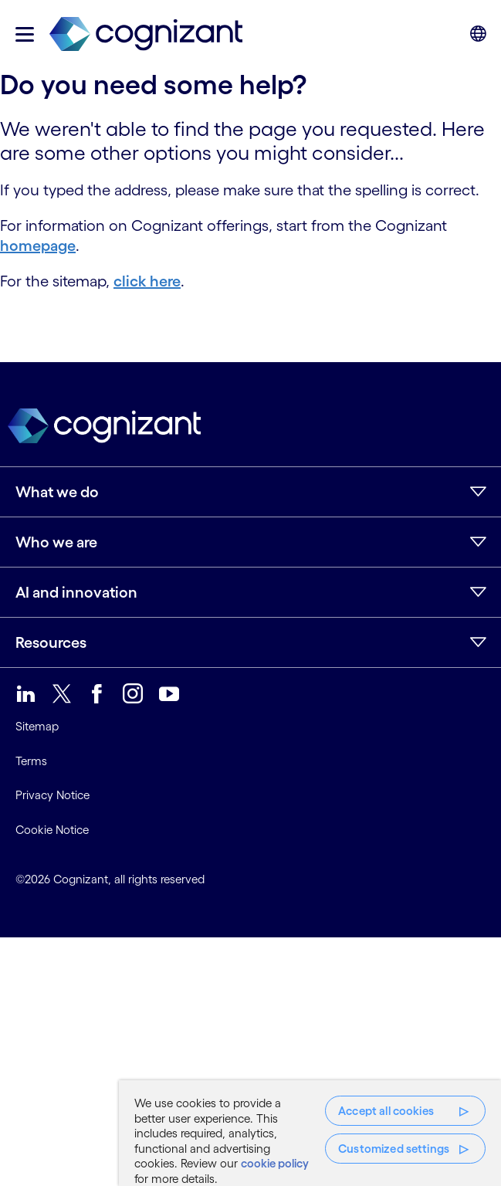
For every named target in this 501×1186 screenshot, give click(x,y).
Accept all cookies (386, 1110)
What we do (57, 491)
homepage (38, 245)
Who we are (56, 542)
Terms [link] (31, 761)
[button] (24, 34)
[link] (145, 34)
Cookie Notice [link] (52, 829)
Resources (50, 642)
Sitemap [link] (37, 726)
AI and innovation (76, 592)
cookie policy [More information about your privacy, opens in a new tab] (275, 1163)
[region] (310, 1133)
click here (147, 281)
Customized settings (393, 1148)
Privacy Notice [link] (52, 794)
